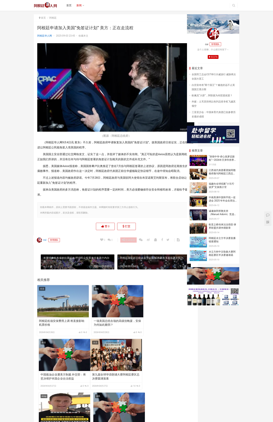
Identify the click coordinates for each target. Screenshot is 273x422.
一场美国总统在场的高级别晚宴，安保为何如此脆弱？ (108, 316)
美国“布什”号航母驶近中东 (152, 364)
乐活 (42, 285)
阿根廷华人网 (44, 35)
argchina (139, 416)
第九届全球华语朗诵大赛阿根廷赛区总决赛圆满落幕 (60, 366)
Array (91, 335)
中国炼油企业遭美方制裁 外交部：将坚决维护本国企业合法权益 (157, 316)
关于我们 (74, 411)
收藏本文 (83, 35)
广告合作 (87, 411)
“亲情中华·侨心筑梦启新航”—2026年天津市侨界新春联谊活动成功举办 (222, 160)
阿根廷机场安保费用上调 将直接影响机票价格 (59, 316)
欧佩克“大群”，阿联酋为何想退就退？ (212, 95)
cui (42, 236)
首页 (69, 5)
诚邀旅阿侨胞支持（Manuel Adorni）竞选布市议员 (221, 214)
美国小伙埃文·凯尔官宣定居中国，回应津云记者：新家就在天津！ (107, 366)
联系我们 (100, 411)
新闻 (79, 5)
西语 (139, 285)
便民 (91, 285)
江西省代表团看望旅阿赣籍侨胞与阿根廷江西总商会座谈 (222, 173)
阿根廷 (53, 17)
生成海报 (128, 236)
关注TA (213, 57)
